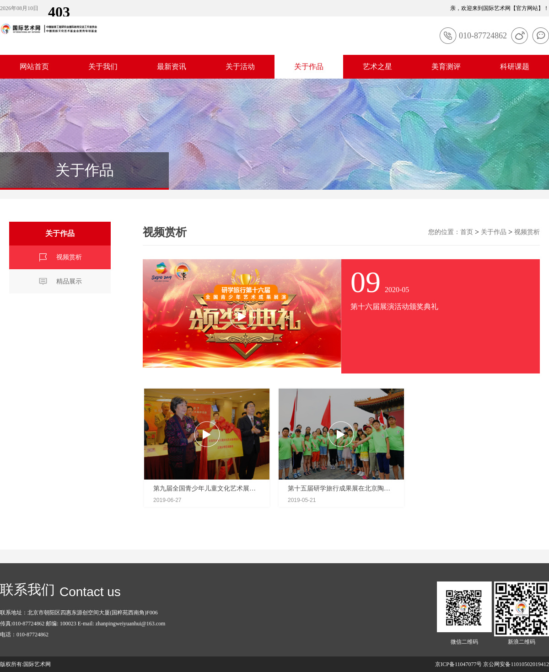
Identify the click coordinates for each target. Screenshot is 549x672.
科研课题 (514, 66)
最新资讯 (171, 66)
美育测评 (446, 66)
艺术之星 (377, 66)
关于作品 (308, 66)
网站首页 (34, 66)
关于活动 (240, 66)
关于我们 (103, 66)
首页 (466, 232)
